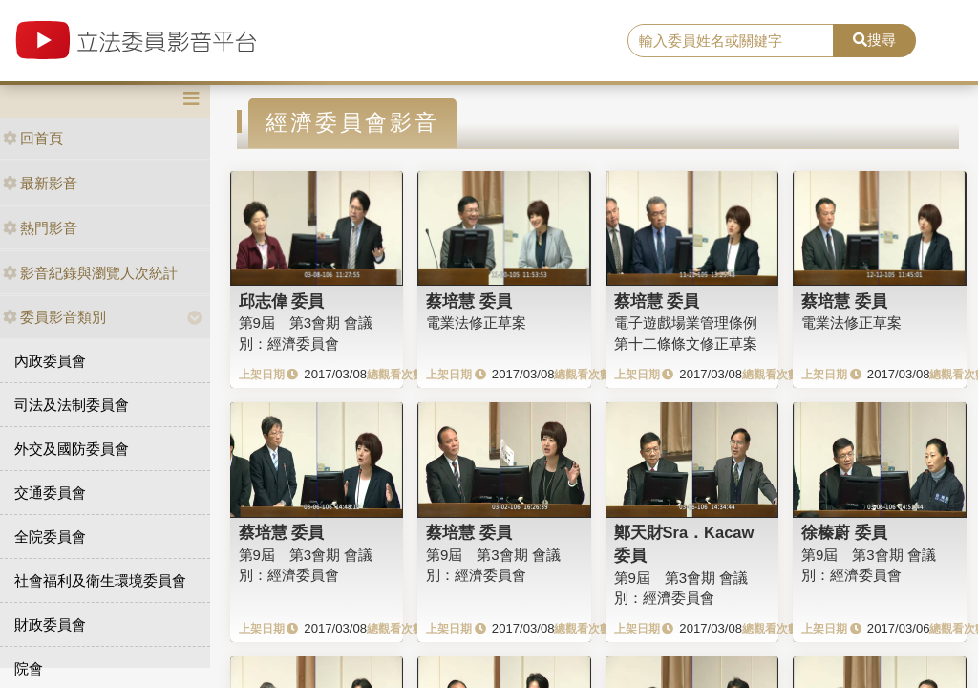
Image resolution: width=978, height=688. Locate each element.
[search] (730, 41)
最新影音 (40, 183)
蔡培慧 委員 (469, 301)
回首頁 (33, 138)
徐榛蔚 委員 (844, 532)
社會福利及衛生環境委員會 (100, 580)
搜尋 (874, 40)
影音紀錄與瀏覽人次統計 (90, 273)
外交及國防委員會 (71, 449)
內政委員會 (50, 361)
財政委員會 (50, 624)
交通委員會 (50, 492)
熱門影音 (40, 228)
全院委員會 (50, 536)
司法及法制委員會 (71, 405)
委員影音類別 (54, 317)
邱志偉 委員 (282, 301)
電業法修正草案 (476, 322)
